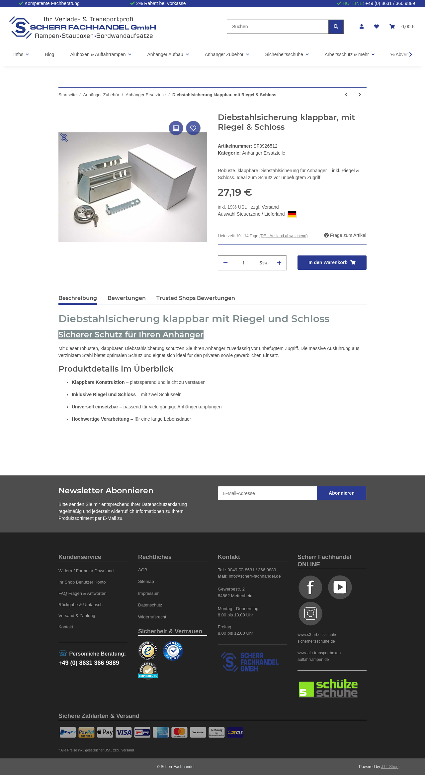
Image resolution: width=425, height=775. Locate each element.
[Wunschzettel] (376, 26)
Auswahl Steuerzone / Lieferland (257, 214)
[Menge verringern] (225, 263)
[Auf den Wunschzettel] (193, 128)
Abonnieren (342, 493)
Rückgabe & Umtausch (80, 604)
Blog (49, 54)
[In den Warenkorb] (332, 262)
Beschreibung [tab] (77, 298)
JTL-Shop (389, 766)
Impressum (148, 593)
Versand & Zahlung (76, 615)
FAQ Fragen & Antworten (82, 593)
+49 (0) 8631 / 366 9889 (390, 3)
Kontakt (65, 626)
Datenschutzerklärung (164, 504)
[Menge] (243, 263)
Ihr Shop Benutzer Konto (82, 582)
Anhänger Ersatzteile (263, 153)
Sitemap (146, 581)
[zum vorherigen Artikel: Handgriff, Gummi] (346, 95)
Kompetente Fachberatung (52, 3)
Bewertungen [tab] (127, 298)
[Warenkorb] (402, 26)
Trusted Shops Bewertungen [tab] (195, 298)
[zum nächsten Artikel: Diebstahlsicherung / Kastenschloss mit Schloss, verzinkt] (360, 95)
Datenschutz (150, 604)
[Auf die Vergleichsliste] (176, 128)
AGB (142, 569)
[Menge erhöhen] (279, 263)
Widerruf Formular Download (86, 570)
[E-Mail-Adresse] (267, 493)
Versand (270, 207)
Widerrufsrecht (152, 616)
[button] (361, 26)
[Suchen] (278, 27)
